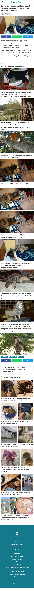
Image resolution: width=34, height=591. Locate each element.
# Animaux (4, 356)
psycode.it (17, 549)
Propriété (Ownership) (17, 564)
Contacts (17, 547)
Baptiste (8, 13)
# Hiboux (20, 356)
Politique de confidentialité (17, 574)
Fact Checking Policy (17, 556)
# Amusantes (13, 356)
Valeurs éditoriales (17, 562)
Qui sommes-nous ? (17, 544)
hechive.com (5, 60)
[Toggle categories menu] (2, 2)
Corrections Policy (17, 559)
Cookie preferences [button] (17, 577)
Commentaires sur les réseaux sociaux (17, 567)
